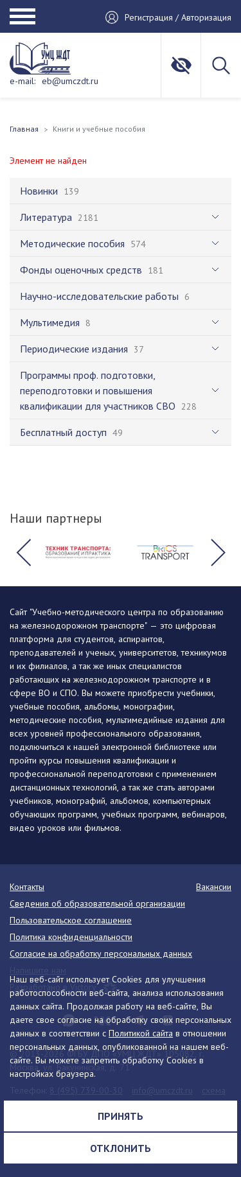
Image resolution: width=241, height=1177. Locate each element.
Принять (120, 1116)
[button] (23, 552)
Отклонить (120, 1148)
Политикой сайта (141, 1033)
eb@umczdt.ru (70, 81)
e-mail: (22, 81)
